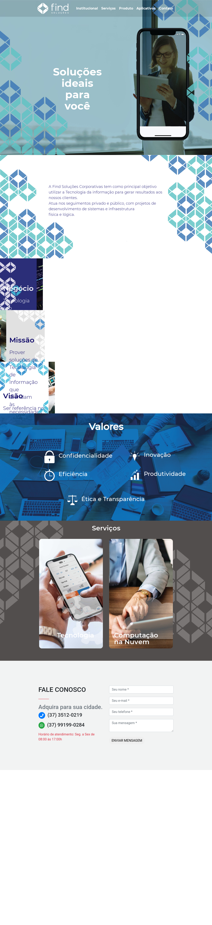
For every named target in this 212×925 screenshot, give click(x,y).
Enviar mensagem (127, 896)
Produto (127, 8)
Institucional (88, 8)
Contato (167, 8)
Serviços (109, 8)
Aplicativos (146, 8)
